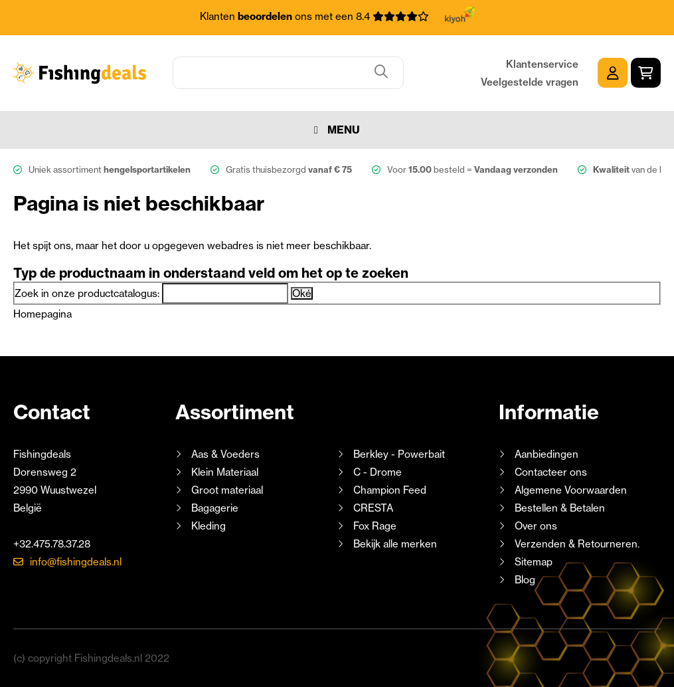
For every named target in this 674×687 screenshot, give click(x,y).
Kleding (208, 526)
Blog (523, 579)
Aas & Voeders (225, 454)
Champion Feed (389, 490)
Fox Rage (374, 526)
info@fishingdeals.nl (76, 561)
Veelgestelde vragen (529, 82)
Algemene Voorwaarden (571, 490)
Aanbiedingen (546, 454)
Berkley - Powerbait (399, 454)
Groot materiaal (227, 490)
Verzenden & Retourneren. (577, 544)
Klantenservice (542, 64)
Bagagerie (214, 508)
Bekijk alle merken (395, 544)
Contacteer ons (551, 472)
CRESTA (373, 508)
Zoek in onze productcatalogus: (87, 293)
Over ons (536, 526)
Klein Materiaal (224, 472)
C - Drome (377, 472)
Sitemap (533, 561)
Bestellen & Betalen (560, 508)
